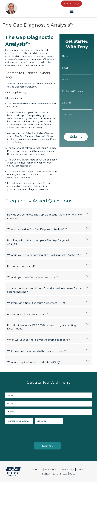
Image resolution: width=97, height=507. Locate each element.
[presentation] (25, 432)
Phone (65, 79)
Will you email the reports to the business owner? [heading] (36, 351)
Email (65, 68)
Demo (72, 474)
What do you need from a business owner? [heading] (32, 277)
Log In (55, 474)
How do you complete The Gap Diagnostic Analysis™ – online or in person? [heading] (45, 216)
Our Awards (63, 469)
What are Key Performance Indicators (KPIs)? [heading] (33, 362)
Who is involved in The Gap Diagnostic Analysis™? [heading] (37, 229)
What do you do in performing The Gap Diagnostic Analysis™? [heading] (44, 255)
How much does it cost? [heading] (21, 266)
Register (63, 474)
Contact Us (38, 469)
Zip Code (66, 103)
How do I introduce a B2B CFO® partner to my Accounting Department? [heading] (41, 327)
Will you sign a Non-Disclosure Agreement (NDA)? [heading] (36, 303)
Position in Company (72, 91)
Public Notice (50, 469)
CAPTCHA (67, 114)
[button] (87, 213)
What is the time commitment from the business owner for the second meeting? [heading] (44, 290)
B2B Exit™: (46, 474)
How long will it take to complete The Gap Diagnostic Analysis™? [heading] (38, 242)
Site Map (80, 469)
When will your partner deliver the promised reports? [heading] (38, 339)
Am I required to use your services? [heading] (27, 314)
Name (65, 56)
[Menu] (72, 11)
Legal (72, 469)
